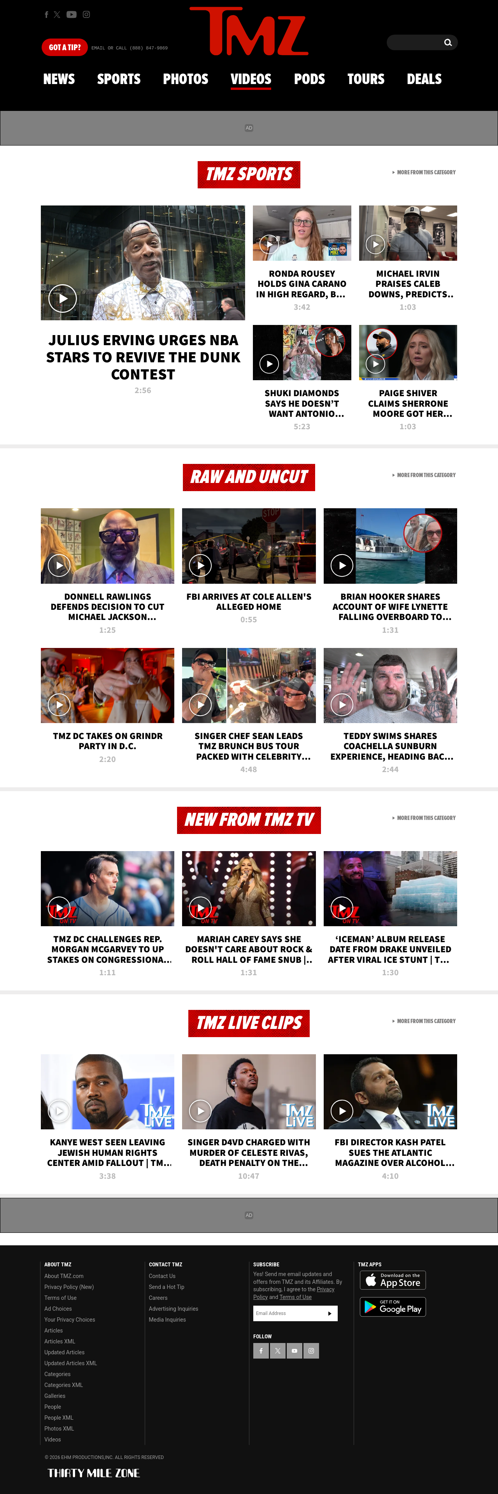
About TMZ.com (64, 1276)
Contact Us (162, 1276)
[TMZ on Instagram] (86, 14)
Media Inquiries (167, 1320)
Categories (57, 1374)
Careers (158, 1298)
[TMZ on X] (58, 15)
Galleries (54, 1396)
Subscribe (330, 1313)
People (52, 1407)
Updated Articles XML (70, 1363)
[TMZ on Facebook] (46, 15)
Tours (365, 79)
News (59, 79)
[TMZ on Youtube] (71, 14)
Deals (424, 79)
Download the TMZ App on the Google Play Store (393, 1307)
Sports (118, 79)
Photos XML (59, 1429)
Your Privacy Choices (69, 1320)
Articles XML (59, 1341)
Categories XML (63, 1385)
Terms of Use (60, 1298)
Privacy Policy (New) (69, 1287)
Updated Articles (64, 1352)
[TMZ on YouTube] (294, 1351)
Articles (53, 1330)
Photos (185, 79)
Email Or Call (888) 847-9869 (129, 48)
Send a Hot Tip (166, 1287)
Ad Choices (58, 1309)
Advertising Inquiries (173, 1309)
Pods (309, 79)
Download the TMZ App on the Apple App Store (393, 1280)
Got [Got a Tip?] (65, 48)
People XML (59, 1418)
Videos (251, 79)
